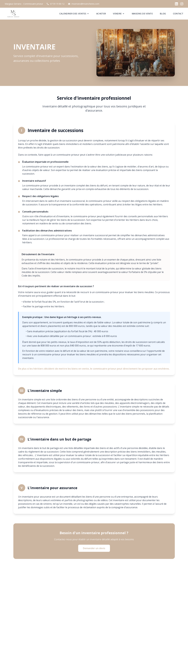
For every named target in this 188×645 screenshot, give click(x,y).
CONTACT (178, 13)
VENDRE (118, 13)
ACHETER (101, 13)
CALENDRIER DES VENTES (74, 13)
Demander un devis (94, 548)
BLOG (163, 13)
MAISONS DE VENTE (142, 13)
